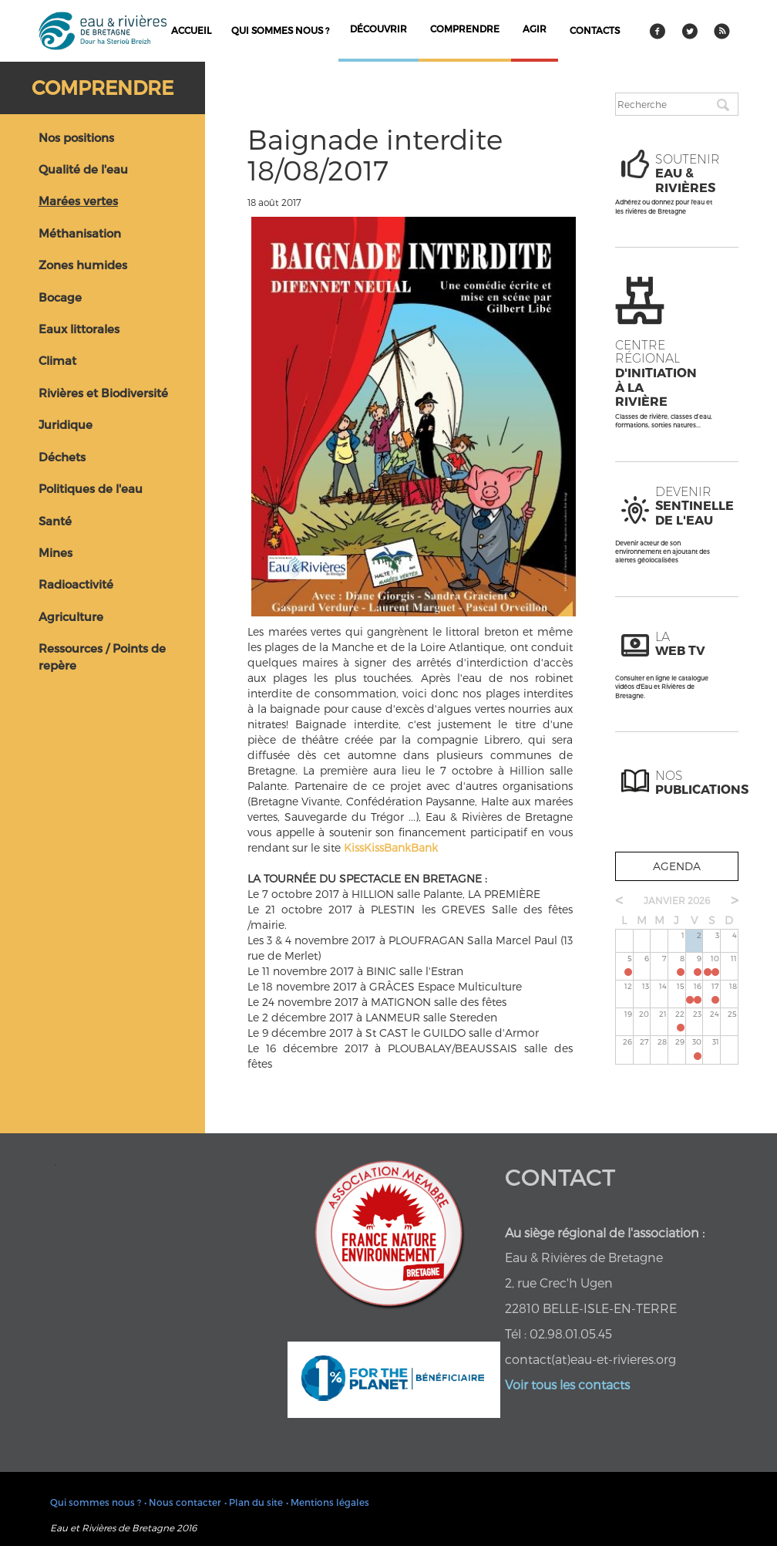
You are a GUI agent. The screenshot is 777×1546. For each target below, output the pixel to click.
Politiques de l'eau (91, 488)
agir (535, 28)
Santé (55, 521)
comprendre (465, 28)
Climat (57, 360)
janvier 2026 (677, 900)
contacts (595, 30)
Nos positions (76, 137)
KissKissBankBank (391, 847)
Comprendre (102, 87)
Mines (55, 552)
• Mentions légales (327, 1502)
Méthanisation (80, 233)
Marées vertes (78, 201)
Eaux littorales (79, 329)
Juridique (65, 424)
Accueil (191, 30)
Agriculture (71, 616)
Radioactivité (76, 584)
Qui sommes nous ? (280, 30)
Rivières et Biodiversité (103, 393)
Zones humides (83, 265)
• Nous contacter (182, 1502)
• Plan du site (253, 1502)
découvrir (378, 28)
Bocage (60, 297)
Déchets (62, 457)
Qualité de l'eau (83, 169)
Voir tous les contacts (567, 1384)
